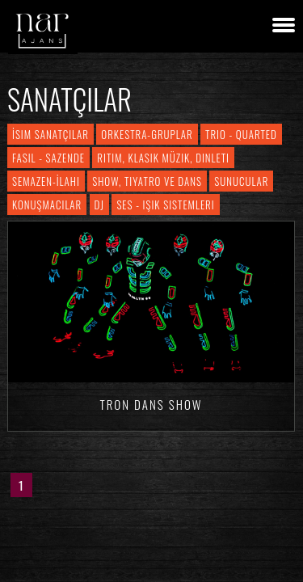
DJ (99, 204)
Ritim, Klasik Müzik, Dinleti (163, 158)
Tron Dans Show (150, 404)
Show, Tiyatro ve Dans (147, 181)
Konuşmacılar (47, 204)
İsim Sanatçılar (50, 134)
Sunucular (241, 181)
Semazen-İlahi (46, 181)
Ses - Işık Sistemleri (165, 204)
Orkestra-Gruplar (146, 134)
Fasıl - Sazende (48, 158)
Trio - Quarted (241, 134)
